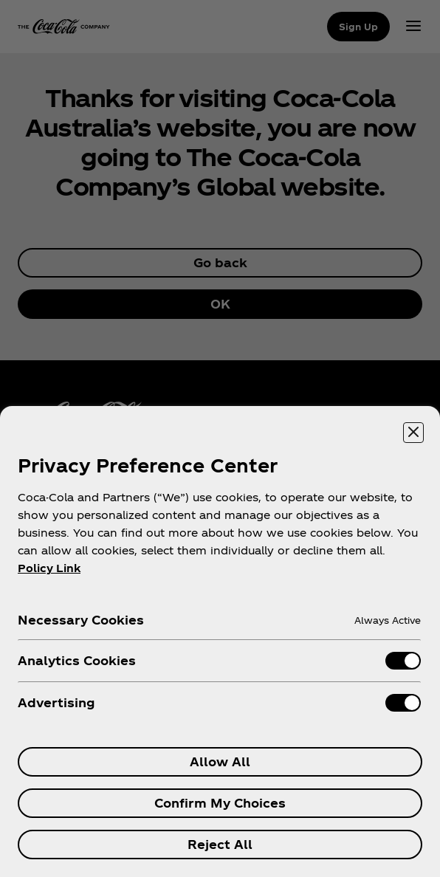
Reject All (220, 844)
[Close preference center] (413, 432)
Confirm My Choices (220, 803)
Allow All (220, 761)
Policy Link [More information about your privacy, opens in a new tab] (49, 568)
